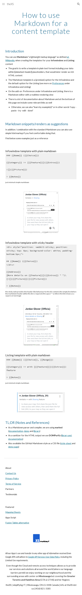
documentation (16, 431)
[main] (41, 23)
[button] (3, 4)
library (37, 431)
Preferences (58, 83)
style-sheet (66, 443)
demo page (13, 447)
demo (26, 431)
